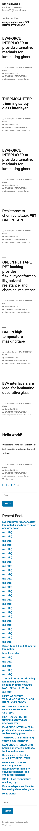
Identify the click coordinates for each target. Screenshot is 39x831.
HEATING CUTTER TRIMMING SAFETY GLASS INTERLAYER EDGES (18, 699)
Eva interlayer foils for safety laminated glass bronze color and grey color (19, 525)
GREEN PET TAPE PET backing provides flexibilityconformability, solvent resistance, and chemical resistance (19, 276)
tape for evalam (11, 653)
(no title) (7, 532)
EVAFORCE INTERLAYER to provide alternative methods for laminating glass (17, 47)
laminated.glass (11, 3)
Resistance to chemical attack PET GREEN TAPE (19, 215)
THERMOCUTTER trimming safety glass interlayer (17, 103)
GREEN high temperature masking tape (13, 337)
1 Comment (9, 479)
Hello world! (12, 435)
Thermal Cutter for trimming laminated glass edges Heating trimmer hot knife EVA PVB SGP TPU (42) (18, 683)
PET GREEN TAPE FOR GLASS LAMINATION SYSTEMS (15, 709)
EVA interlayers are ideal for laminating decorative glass (18, 388)
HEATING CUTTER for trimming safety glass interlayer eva (14, 719)
